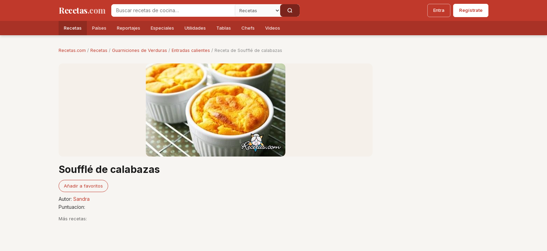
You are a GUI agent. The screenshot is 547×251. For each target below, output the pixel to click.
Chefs (248, 28)
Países (99, 28)
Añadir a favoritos (83, 186)
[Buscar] (290, 10)
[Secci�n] (257, 10)
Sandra (81, 199)
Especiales (162, 28)
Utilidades (195, 28)
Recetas (73, 28)
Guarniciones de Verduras (139, 50)
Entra (438, 10)
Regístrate (470, 10)
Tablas (223, 28)
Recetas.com (72, 50)
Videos (272, 28)
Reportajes (128, 28)
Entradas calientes (191, 50)
